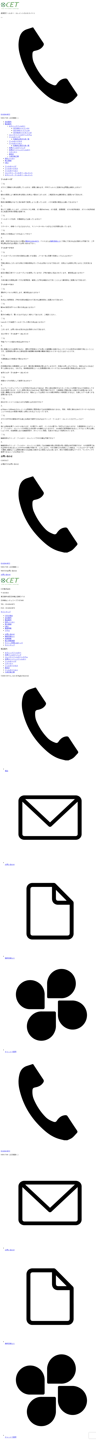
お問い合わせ (6, 574)
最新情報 (8, 628)
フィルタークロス (15, 141)
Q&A (7, 163)
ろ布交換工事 (14, 156)
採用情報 (8, 638)
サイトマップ (6, 612)
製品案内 (8, 124)
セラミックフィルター (17, 126)
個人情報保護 (10, 641)
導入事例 (8, 161)
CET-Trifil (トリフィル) (21, 130)
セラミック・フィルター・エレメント (19, 175)
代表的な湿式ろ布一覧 (21, 145)
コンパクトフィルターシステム (20, 135)
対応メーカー (10, 158)
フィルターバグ (14, 137)
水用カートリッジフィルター (19, 150)
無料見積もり (55, 241)
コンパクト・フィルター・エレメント (19, 173)
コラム (7, 630)
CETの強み (9, 615)
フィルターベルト (15, 143)
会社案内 (8, 122)
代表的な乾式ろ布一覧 (21, 139)
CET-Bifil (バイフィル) (21, 128)
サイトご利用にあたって (14, 643)
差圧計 (11, 154)
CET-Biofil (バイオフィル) (22, 132)
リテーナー (13, 152)
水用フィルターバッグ (17, 148)
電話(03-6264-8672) (32, 241)
